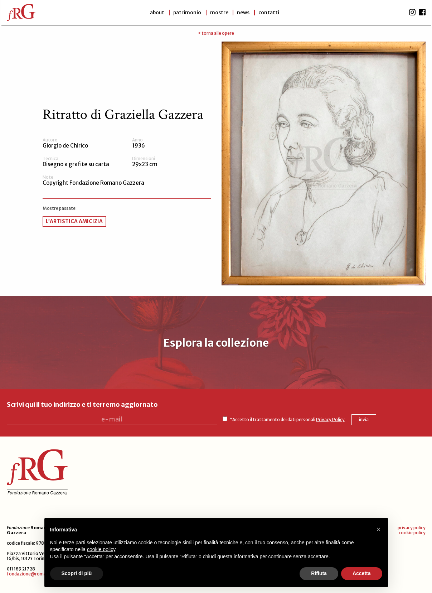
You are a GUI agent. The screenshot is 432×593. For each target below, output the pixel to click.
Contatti (269, 12)
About (157, 12)
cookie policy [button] (101, 549)
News (243, 12)
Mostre (219, 12)
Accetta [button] (362, 573)
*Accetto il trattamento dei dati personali (286, 419)
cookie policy (412, 532)
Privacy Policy (329, 419)
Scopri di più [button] (77, 573)
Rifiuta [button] (319, 573)
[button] (378, 529)
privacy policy (412, 527)
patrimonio (187, 12)
